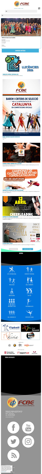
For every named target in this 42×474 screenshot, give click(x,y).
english (19, 8)
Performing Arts (29, 302)
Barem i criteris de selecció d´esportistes (11, 136)
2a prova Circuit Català (8, 242)
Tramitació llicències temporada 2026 (10, 74)
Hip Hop (29, 291)
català (22, 8)
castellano (15, 8)
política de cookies (3, 471)
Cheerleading (11, 291)
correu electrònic (10, 416)
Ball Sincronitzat (12, 313)
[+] (22, 75)
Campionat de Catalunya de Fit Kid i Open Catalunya (13, 189)
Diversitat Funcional (29, 270)
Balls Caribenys (29, 280)
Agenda (21, 252)
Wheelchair (11, 280)
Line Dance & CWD (12, 302)
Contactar (8, 464)
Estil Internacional (11, 270)
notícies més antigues (27, 248)
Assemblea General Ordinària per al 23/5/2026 (12, 163)
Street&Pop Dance (29, 313)
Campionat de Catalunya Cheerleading (10, 216)
